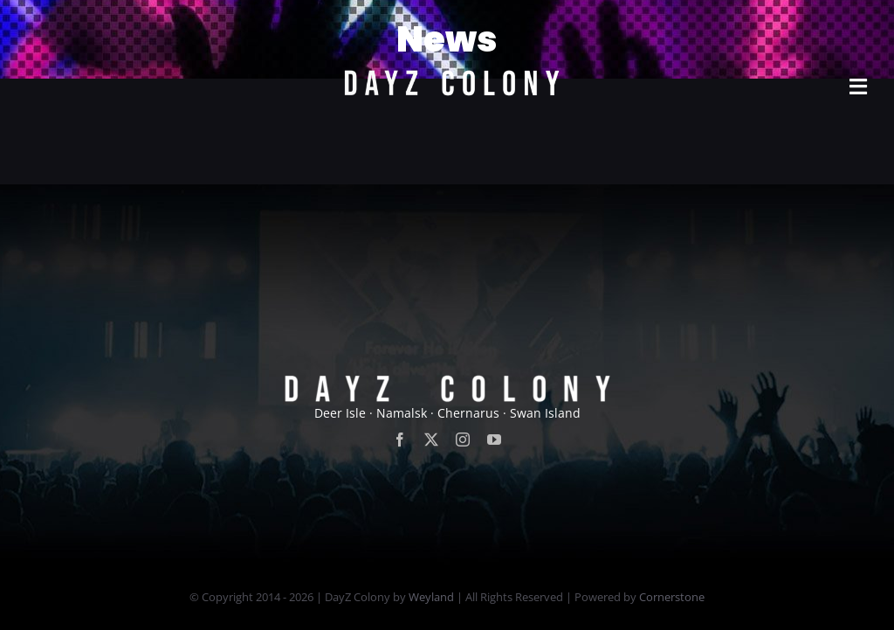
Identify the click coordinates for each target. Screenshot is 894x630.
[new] (447, 23)
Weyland (431, 597)
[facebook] (400, 440)
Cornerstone (672, 597)
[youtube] (494, 440)
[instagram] (463, 440)
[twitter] (431, 440)
